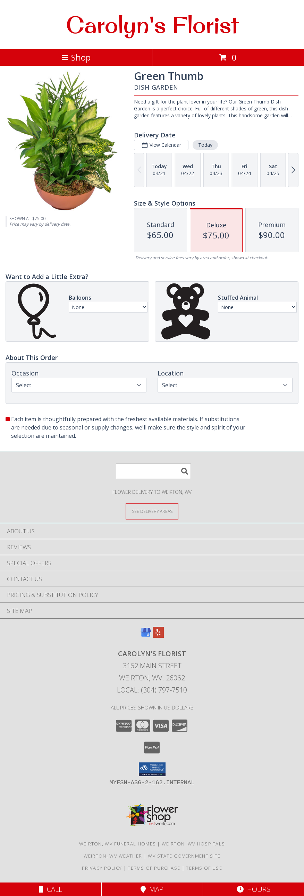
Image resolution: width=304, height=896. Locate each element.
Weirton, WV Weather (113, 856)
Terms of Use (204, 868)
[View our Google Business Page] (145, 636)
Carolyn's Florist (152, 24)
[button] (152, 769)
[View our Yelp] (158, 636)
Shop (76, 57)
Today (205, 145)
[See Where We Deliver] (152, 511)
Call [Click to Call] (50, 889)
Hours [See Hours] (253, 889)
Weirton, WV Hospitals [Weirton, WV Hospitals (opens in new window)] (193, 844)
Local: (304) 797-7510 (152, 690)
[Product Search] (153, 471)
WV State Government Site (184, 856)
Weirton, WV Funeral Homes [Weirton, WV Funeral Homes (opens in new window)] (117, 844)
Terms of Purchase (154, 868)
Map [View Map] (152, 889)
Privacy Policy (102, 868)
